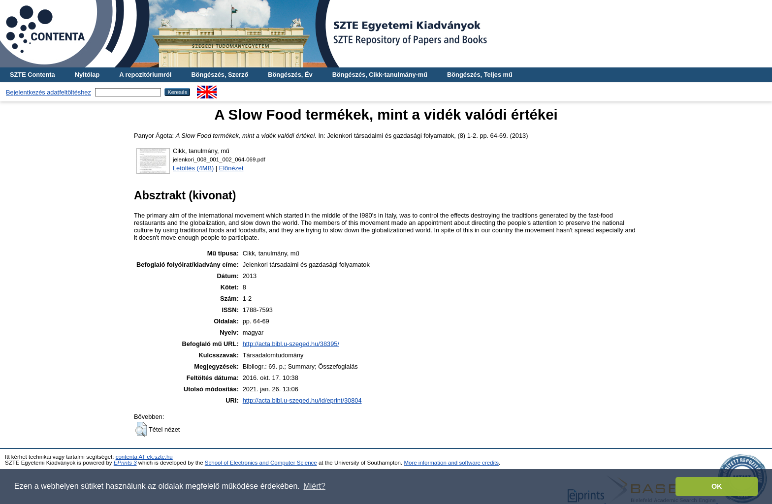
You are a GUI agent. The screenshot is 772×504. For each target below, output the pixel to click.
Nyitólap (87, 74)
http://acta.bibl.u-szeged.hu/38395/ (291, 343)
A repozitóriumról (145, 74)
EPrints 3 (125, 463)
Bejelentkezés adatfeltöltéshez (48, 92)
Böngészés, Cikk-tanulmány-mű (379, 74)
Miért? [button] (314, 486)
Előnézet (231, 168)
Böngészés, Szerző (219, 74)
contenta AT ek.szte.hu (144, 457)
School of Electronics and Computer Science (261, 463)
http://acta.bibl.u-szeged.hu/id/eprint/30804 (302, 400)
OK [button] (716, 486)
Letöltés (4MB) (193, 168)
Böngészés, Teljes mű (480, 74)
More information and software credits (451, 463)
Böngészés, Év (290, 74)
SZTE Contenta (32, 74)
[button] (141, 429)
